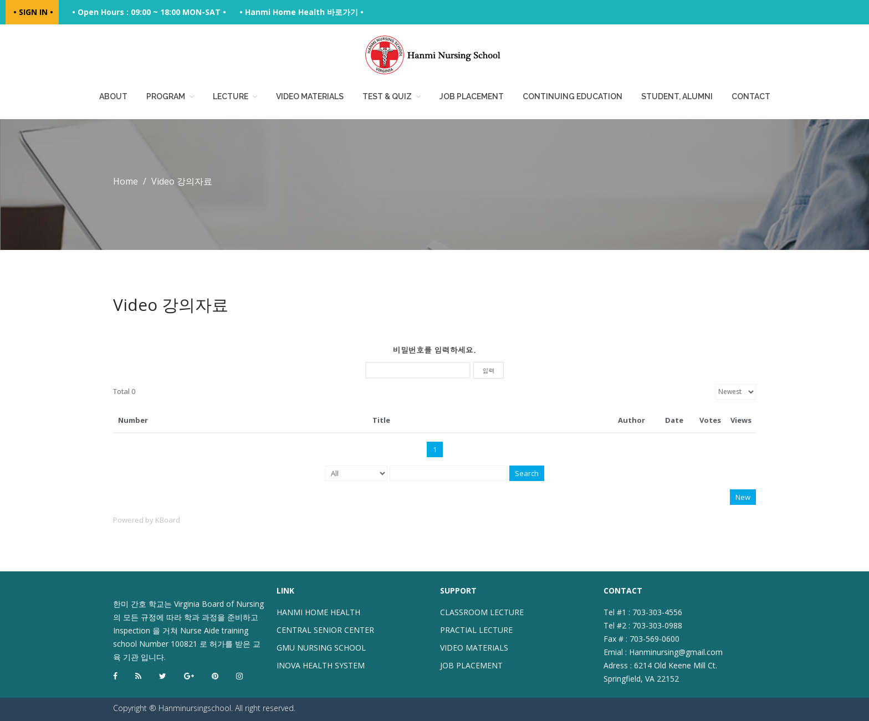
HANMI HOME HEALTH (318, 612)
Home (125, 181)
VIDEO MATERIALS (474, 647)
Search (527, 473)
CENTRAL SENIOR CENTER (325, 630)
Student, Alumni (677, 96)
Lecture (230, 96)
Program (165, 96)
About (113, 96)
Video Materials (310, 96)
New (742, 497)
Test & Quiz (387, 96)
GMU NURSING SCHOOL (321, 647)
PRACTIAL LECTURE (476, 630)
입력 (489, 370)
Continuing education (572, 96)
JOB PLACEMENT (471, 665)
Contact (751, 96)
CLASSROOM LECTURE (482, 612)
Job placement (471, 96)
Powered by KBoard (146, 520)
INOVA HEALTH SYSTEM (321, 665)
